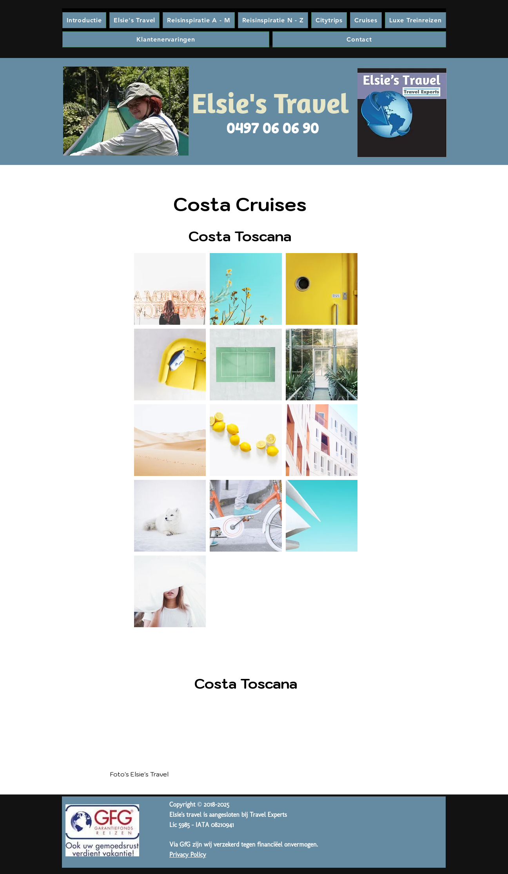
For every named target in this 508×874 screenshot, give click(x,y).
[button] (273, 20)
